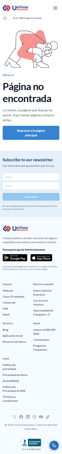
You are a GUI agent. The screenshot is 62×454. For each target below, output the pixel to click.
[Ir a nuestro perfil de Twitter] (15, 417)
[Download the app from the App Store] (41, 257)
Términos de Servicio (28, 269)
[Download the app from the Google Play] (15, 257)
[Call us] (54, 445)
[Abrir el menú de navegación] (55, 8)
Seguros (7, 284)
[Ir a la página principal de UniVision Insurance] (16, 8)
